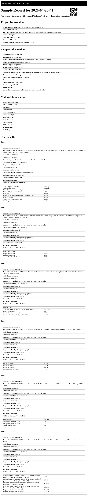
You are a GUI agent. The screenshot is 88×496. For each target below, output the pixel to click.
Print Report (6, 3)
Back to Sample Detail (21, 3)
